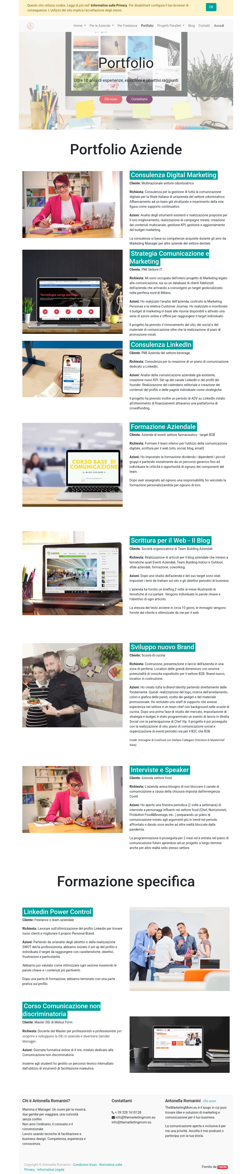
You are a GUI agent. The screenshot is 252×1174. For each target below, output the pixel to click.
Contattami (139, 99)
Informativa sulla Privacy (109, 5)
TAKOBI (222, 1167)
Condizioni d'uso (85, 1165)
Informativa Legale (50, 1169)
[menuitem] (127, 25)
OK (211, 7)
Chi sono (110, 99)
